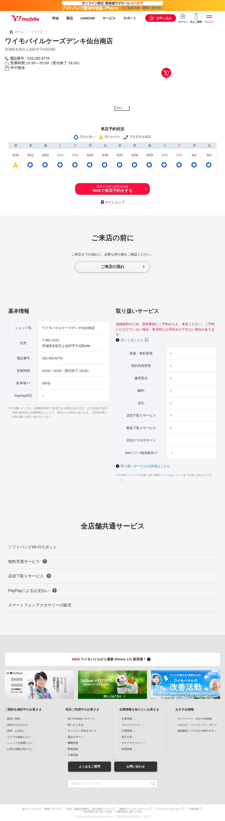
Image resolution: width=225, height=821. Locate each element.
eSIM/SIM (87, 18)
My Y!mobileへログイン (81, 718)
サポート (129, 18)
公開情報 (127, 730)
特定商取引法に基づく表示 (97, 811)
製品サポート (75, 736)
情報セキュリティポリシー (134, 809)
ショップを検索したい (20, 742)
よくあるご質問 (89, 766)
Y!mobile (25, 18)
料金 (55, 18)
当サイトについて (31, 809)
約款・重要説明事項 (78, 809)
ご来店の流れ (112, 266)
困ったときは (75, 724)
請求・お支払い (16, 730)
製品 (69, 18)
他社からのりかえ (17, 724)
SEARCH (153, 783)
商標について (52, 809)
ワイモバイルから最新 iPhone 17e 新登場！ (112, 659)
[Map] (166, 80)
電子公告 (127, 736)
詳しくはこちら (132, 340)
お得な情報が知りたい (20, 749)
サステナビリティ (132, 742)
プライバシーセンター (168, 809)
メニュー (209, 21)
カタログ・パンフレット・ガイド (197, 724)
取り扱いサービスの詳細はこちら (145, 466)
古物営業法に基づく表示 (129, 811)
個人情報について (101, 809)
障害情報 (73, 749)
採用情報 (127, 749)
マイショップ (115, 202)
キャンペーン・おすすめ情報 (195, 718)
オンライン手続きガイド (82, 730)
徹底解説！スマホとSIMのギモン (197, 730)
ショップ (37, 31)
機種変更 (73, 742)
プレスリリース (131, 724)
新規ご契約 (13, 718)
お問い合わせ (135, 766)
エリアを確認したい (19, 736)
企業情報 (127, 718)
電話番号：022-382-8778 (29, 58)
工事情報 (73, 755)
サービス (109, 18)
